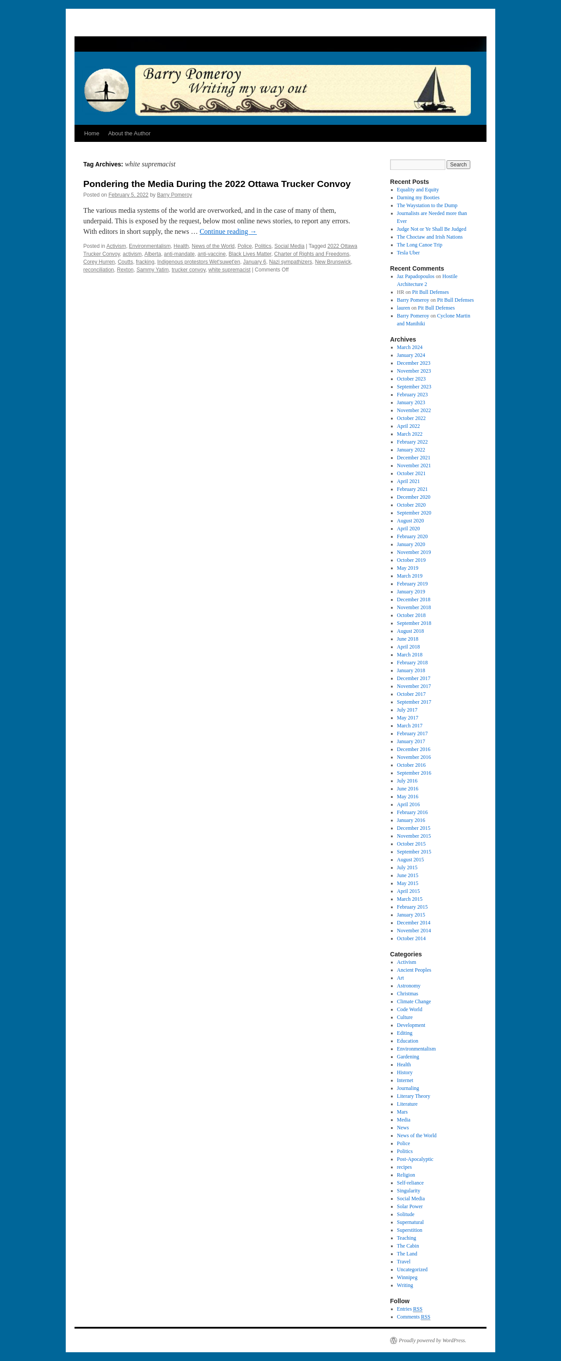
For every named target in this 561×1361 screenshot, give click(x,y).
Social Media (289, 246)
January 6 (254, 262)
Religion (406, 1175)
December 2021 (413, 458)
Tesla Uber (408, 253)
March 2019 (410, 576)
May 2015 (408, 883)
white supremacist (229, 270)
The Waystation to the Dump (427, 205)
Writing (405, 1285)
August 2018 (410, 631)
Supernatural (410, 1222)
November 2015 (414, 836)
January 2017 (411, 741)
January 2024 (411, 355)
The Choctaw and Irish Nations (430, 237)
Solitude (406, 1214)
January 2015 (411, 915)
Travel (404, 1262)
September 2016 (414, 773)
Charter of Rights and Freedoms (311, 254)
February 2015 (412, 907)
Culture (405, 1017)
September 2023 (414, 387)
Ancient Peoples (414, 970)
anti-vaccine (212, 254)
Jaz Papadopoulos (416, 276)
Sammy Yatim (152, 270)
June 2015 (408, 875)
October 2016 (411, 765)
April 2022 (408, 426)
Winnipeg (407, 1277)
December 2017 (413, 678)
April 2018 (408, 647)
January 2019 (411, 592)
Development (411, 1025)
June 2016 (408, 789)
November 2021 (414, 465)
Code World (410, 1009)
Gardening (408, 1057)
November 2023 (414, 371)
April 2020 (408, 528)
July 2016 (407, 781)
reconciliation (98, 270)
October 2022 (411, 418)
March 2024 (410, 347)
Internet (405, 1080)
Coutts (125, 262)
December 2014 (413, 923)
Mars (402, 1112)
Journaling (408, 1088)
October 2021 (411, 473)
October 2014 (411, 938)
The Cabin (408, 1246)
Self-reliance (410, 1183)
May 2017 (408, 718)
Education (408, 1041)
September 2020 (414, 513)
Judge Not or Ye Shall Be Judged (431, 229)
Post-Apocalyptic (415, 1159)
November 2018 (414, 607)
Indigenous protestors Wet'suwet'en (198, 262)
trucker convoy (189, 270)
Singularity (408, 1191)
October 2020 (411, 505)
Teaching (406, 1238)
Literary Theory (413, 1096)
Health (181, 246)
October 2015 (411, 844)
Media (404, 1120)
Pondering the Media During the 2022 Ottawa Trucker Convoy (217, 184)
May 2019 (408, 568)
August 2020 (410, 521)
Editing (404, 1033)
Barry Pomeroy (174, 195)
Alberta (152, 254)
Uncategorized (412, 1269)
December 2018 (413, 599)
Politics (263, 246)
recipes (404, 1167)
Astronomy (409, 986)
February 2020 (412, 536)
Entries (410, 1309)
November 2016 (414, 757)
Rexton (125, 270)
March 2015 (410, 899)
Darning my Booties (418, 197)
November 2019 (414, 552)
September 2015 (414, 852)
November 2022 (414, 410)
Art (400, 978)
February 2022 (412, 442)
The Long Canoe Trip (420, 245)
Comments (413, 1317)
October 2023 (411, 379)
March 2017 (410, 726)
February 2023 (412, 394)
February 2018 (412, 662)
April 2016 (408, 804)
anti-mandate (179, 254)
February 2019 (412, 584)
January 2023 (411, 402)
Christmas (408, 994)
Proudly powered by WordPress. (432, 1340)
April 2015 (408, 891)
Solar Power (410, 1206)
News (403, 1128)
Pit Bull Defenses (430, 292)
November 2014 (414, 930)
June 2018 (408, 639)
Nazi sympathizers (290, 262)
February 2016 (412, 812)
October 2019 (411, 560)
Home (91, 133)
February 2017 (412, 733)
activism (132, 254)
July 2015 (407, 867)
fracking (145, 262)
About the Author (129, 133)
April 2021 (408, 481)
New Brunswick (333, 262)
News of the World (213, 246)
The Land (407, 1254)
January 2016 (411, 820)
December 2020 (413, 497)
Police (245, 246)
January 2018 (411, 670)
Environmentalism (149, 246)
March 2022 (410, 434)
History (405, 1072)
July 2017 (407, 710)
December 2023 (413, 363)
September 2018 (414, 623)
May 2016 (408, 796)
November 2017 (414, 686)
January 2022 (411, 450)
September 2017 (414, 702)
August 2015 (410, 860)
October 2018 (411, 615)
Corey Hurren (99, 262)
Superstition (410, 1230)
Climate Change (414, 1001)
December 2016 (413, 749)
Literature (407, 1104)
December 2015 (413, 828)
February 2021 (412, 489)
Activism (116, 246)
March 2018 (410, 655)
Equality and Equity (418, 190)
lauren (403, 308)
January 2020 (411, 544)
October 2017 (411, 694)
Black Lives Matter (250, 254)
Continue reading (228, 231)
